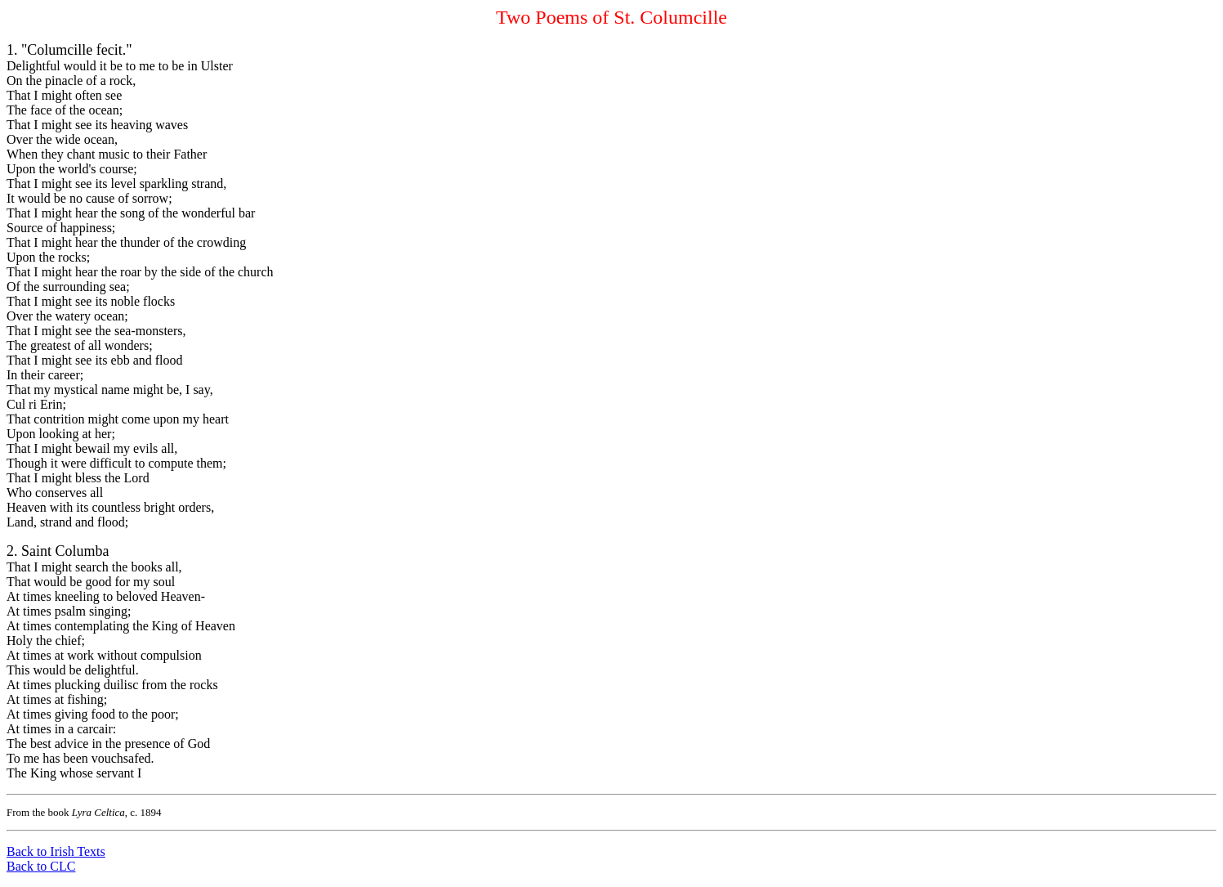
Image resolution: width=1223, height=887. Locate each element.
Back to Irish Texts (56, 851)
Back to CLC (41, 866)
